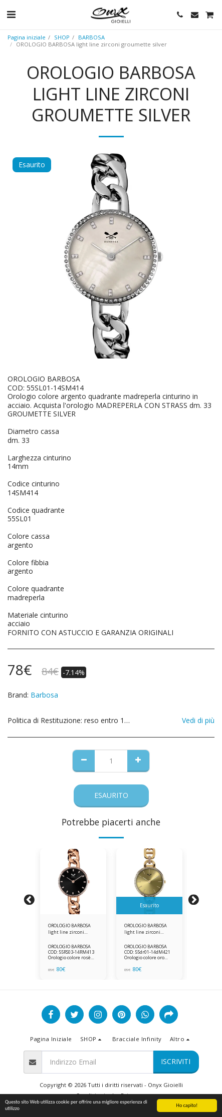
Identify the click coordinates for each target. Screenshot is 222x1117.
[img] (73, 881)
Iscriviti (175, 1061)
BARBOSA (91, 37)
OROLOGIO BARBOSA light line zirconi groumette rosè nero (70, 929)
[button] (11, 14)
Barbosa (44, 695)
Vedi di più (198, 720)
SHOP (62, 37)
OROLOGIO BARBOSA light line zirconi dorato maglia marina (147, 929)
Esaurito (111, 795)
